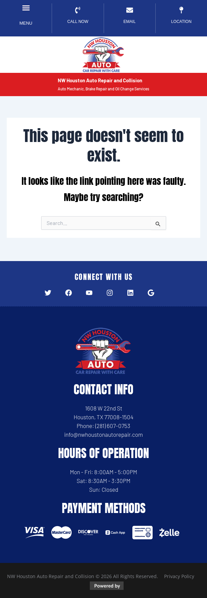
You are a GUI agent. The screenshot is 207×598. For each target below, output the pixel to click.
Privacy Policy (179, 576)
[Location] (181, 10)
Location (181, 21)
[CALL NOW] (77, 10)
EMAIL (130, 21)
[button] (26, 8)
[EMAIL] (129, 10)
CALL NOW (77, 21)
